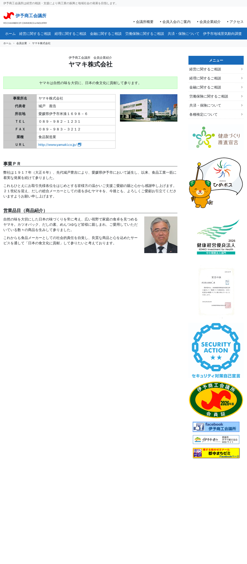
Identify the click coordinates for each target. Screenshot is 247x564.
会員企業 (21, 43)
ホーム (7, 43)
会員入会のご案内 (176, 21)
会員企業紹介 (210, 21)
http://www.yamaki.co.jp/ (59, 144)
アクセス (237, 21)
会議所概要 (145, 21)
